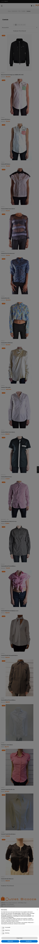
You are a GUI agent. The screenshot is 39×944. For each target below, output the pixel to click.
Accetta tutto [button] (29, 941)
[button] (37, 910)
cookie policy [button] (10, 917)
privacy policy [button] (17, 913)
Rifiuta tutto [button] (10, 941)
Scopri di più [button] (19, 938)
